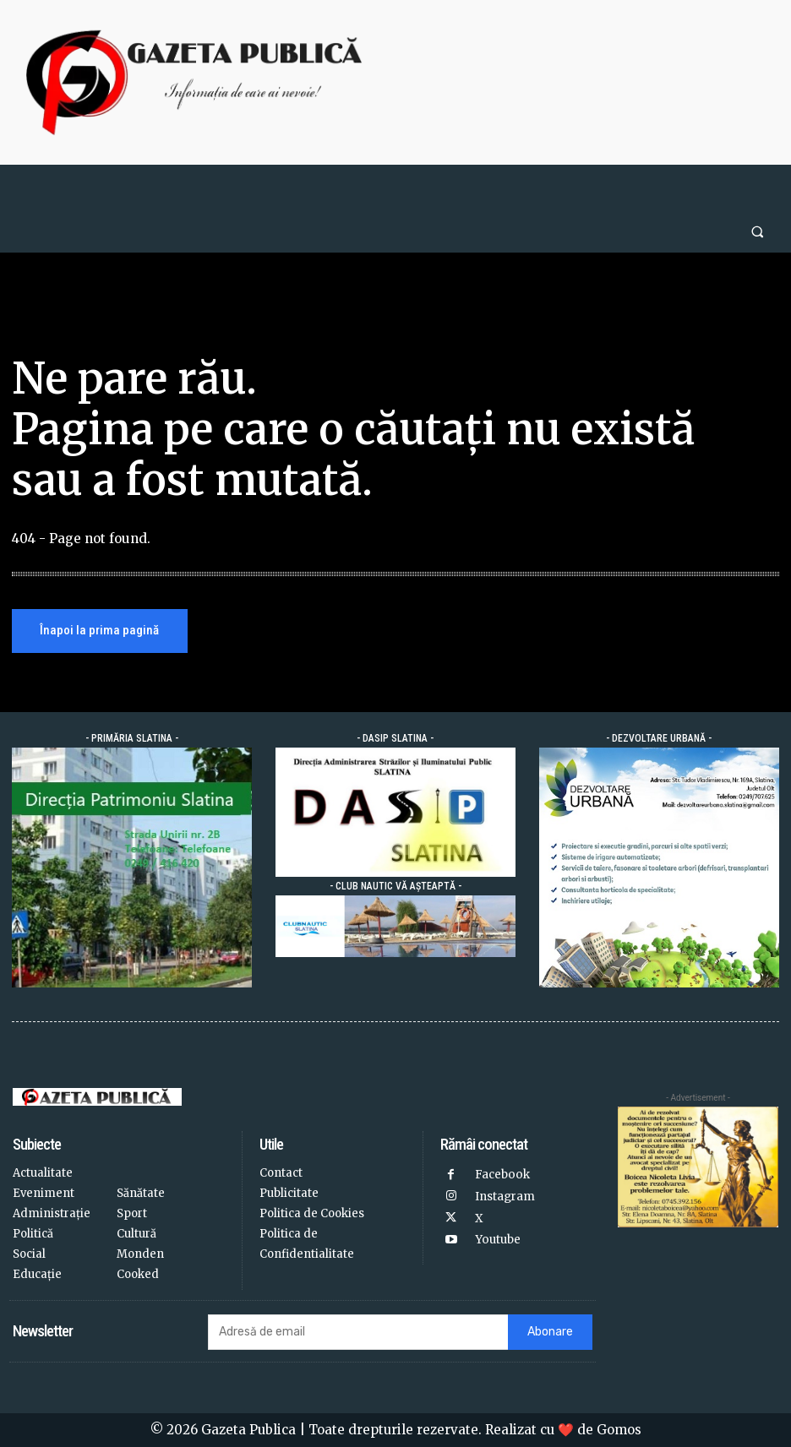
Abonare (550, 1332)
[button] (757, 231)
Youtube (497, 1239)
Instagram (505, 1196)
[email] (358, 1332)
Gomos (619, 1430)
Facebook (501, 1174)
